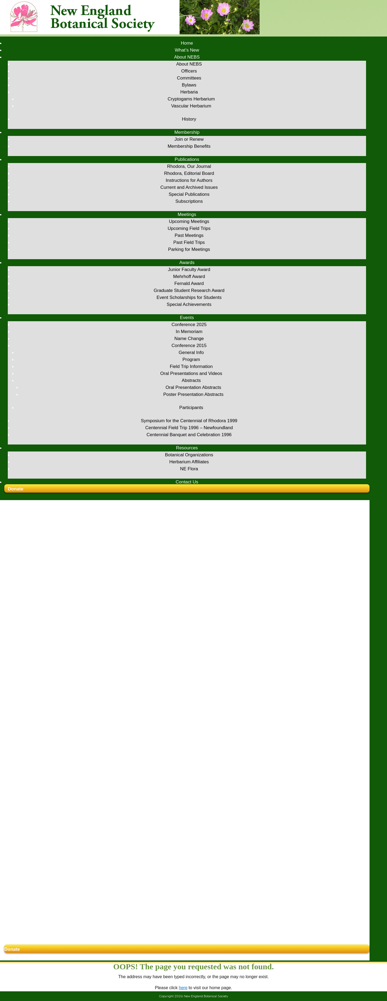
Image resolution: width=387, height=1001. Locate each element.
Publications (187, 159)
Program (191, 359)
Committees (189, 78)
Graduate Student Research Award (189, 290)
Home (187, 43)
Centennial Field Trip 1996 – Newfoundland (189, 427)
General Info (191, 352)
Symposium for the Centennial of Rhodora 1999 (189, 420)
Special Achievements (189, 304)
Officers (189, 71)
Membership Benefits (189, 146)
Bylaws (189, 85)
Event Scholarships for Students (189, 297)
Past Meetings (189, 235)
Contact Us (186, 482)
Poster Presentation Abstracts (193, 394)
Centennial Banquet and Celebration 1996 (189, 434)
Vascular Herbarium (191, 106)
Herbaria (189, 92)
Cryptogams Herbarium (191, 99)
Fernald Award (189, 283)
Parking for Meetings (189, 249)
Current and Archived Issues (189, 187)
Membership (187, 132)
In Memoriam (189, 331)
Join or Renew (189, 139)
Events (187, 317)
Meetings (187, 214)
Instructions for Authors (189, 180)
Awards (186, 262)
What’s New (187, 50)
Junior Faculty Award (189, 269)
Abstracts (191, 380)
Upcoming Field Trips (189, 228)
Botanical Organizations (189, 454)
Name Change (189, 338)
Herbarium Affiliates (189, 461)
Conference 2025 (188, 324)
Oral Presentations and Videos (191, 373)
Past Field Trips (189, 242)
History (189, 119)
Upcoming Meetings (189, 221)
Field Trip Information (191, 366)
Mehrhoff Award (189, 276)
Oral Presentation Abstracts (193, 387)
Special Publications (189, 194)
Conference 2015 (188, 345)
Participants (191, 407)
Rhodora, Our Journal (189, 166)
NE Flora (189, 468)
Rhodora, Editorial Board (189, 173)
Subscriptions (189, 201)
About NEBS (187, 57)
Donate (15, 489)
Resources (187, 447)
